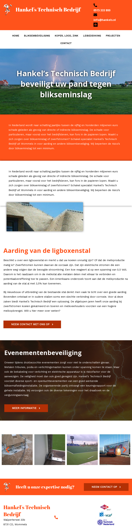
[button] (7, 450)
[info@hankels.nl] (95, 15)
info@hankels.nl (105, 20)
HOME (15, 35)
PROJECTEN (113, 35)
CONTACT (66, 43)
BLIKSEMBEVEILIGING (37, 35)
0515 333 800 (102, 10)
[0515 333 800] (95, 5)
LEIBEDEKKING (92, 35)
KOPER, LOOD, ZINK (66, 35)
